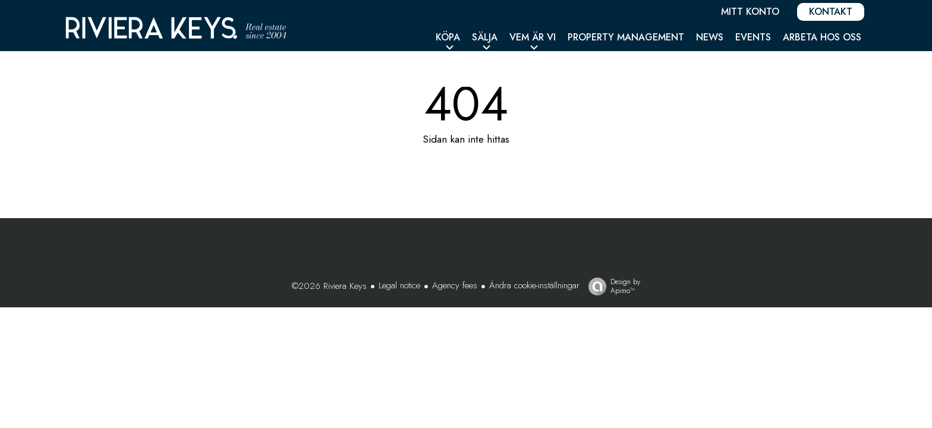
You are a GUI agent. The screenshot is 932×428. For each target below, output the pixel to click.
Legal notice (399, 285)
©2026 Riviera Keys (329, 285)
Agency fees (454, 285)
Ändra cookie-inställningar (534, 285)
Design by (611, 285)
